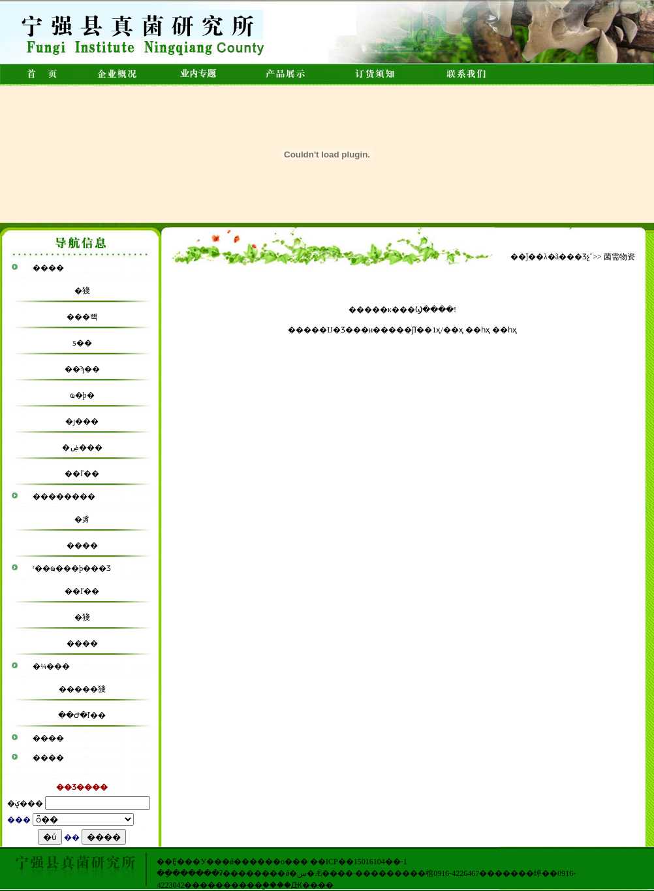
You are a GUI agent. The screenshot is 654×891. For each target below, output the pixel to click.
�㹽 (82, 290)
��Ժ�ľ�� (82, 715)
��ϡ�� (82, 369)
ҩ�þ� (82, 395)
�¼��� (51, 666)
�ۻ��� (82, 447)
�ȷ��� (82, 421)
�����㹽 (82, 689)
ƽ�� (82, 343)
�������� (64, 496)
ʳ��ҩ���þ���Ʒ (72, 568)
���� (48, 267)
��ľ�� (82, 473)
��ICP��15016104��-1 (358, 861)
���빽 (82, 316)
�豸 (82, 519)
